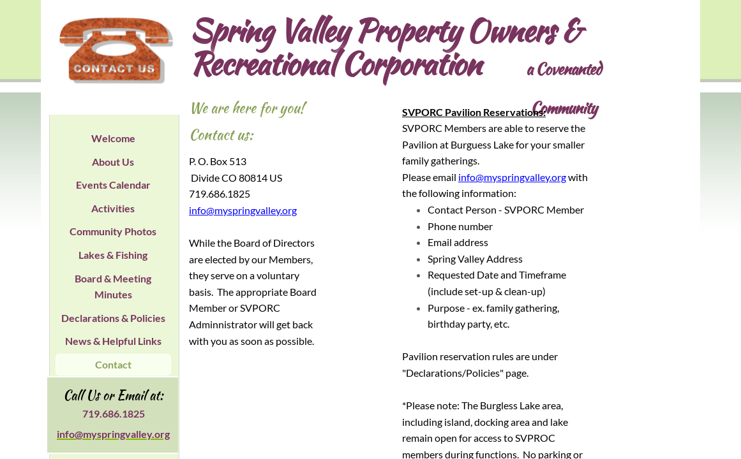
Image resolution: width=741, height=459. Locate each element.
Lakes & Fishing (113, 255)
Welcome (113, 138)
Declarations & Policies (113, 318)
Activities (113, 208)
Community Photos (113, 231)
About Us (113, 162)
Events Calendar (113, 184)
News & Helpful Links (113, 341)
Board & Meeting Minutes (113, 286)
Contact (113, 364)
